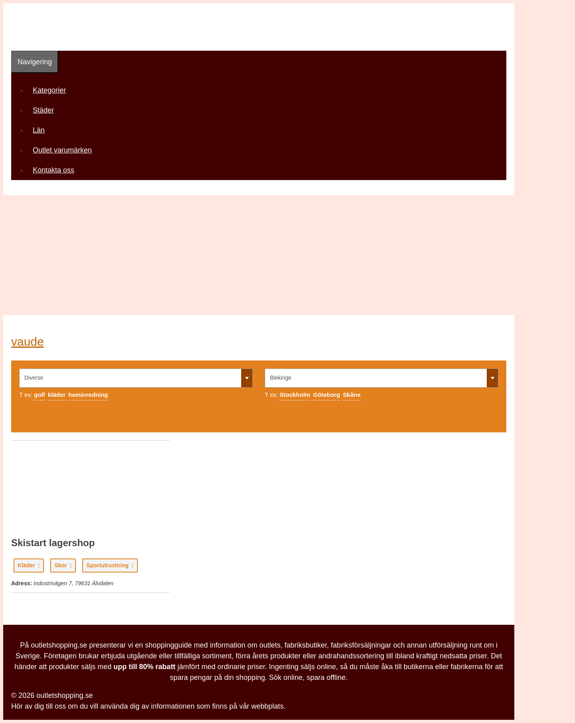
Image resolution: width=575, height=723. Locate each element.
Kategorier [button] (52, 90)
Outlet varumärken (62, 150)
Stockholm (295, 394)
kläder (56, 394)
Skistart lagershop (53, 542)
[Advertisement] (287, 255)
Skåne (352, 394)
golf (39, 394)
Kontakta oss (53, 170)
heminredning (88, 394)
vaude (27, 341)
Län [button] (41, 130)
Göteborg (326, 394)
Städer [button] (46, 110)
